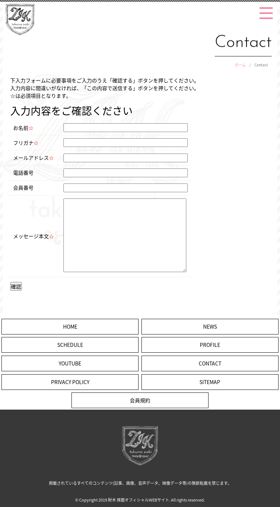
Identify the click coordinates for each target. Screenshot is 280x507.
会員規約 (140, 400)
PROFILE (210, 344)
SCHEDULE (70, 344)
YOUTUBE (70, 363)
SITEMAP (209, 382)
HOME (70, 326)
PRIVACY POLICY (70, 382)
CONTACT (210, 363)
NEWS (210, 326)
